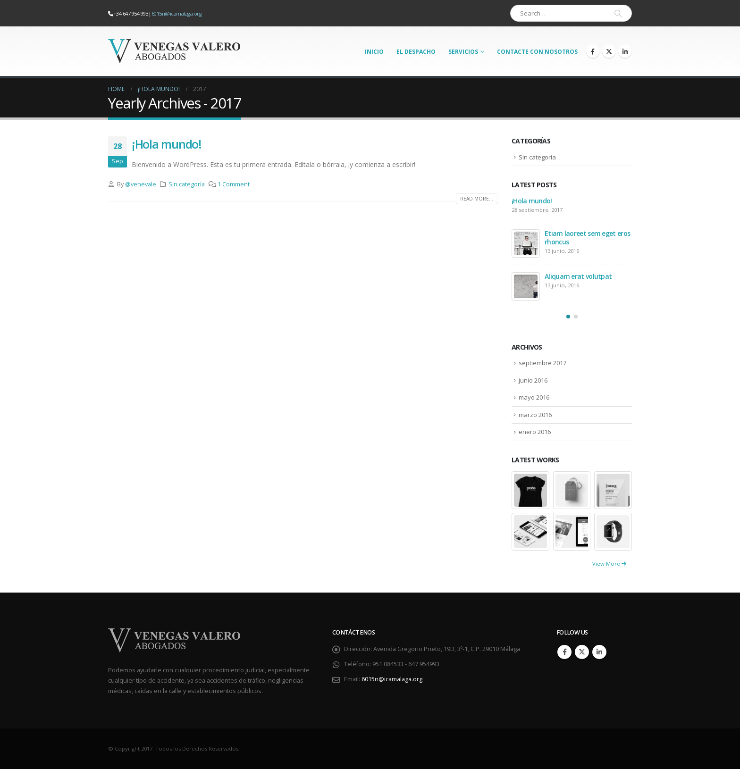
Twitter (582, 652)
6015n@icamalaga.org (176, 13)
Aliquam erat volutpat (578, 276)
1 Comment (234, 184)
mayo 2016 (534, 397)
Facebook (564, 652)
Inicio (374, 52)
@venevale (140, 184)
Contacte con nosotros (537, 52)
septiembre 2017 (542, 363)
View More (609, 563)
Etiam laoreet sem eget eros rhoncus (587, 237)
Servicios (463, 52)
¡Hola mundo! (167, 144)
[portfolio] (530, 489)
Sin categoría (186, 184)
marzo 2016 (535, 414)
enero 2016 (535, 431)
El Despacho (416, 52)
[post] (526, 243)
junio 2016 (533, 380)
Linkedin (599, 652)
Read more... (476, 198)
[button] (568, 316)
